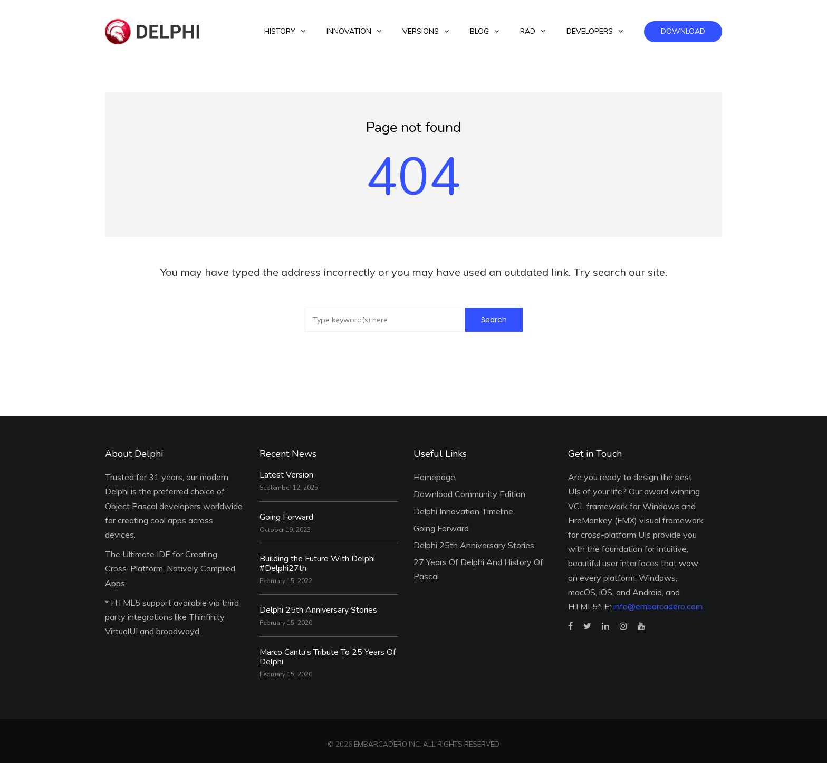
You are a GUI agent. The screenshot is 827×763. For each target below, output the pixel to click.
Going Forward (286, 517)
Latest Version (286, 475)
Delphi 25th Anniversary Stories (318, 610)
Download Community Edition (469, 494)
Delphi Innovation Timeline (463, 511)
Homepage (434, 477)
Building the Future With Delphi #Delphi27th (317, 563)
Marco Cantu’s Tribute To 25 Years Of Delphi (327, 656)
